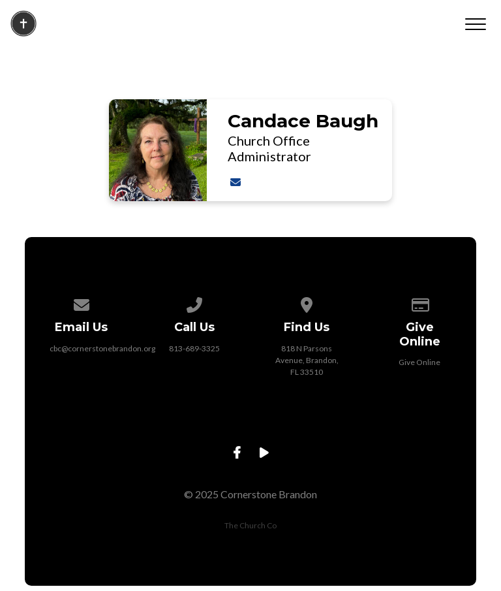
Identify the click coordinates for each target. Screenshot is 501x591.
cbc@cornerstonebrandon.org (102, 348)
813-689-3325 (194, 348)
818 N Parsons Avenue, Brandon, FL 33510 (307, 360)
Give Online (419, 362)
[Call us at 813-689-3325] (194, 303)
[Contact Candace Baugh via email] (235, 182)
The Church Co (250, 525)
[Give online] (419, 303)
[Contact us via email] (81, 303)
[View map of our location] (307, 303)
